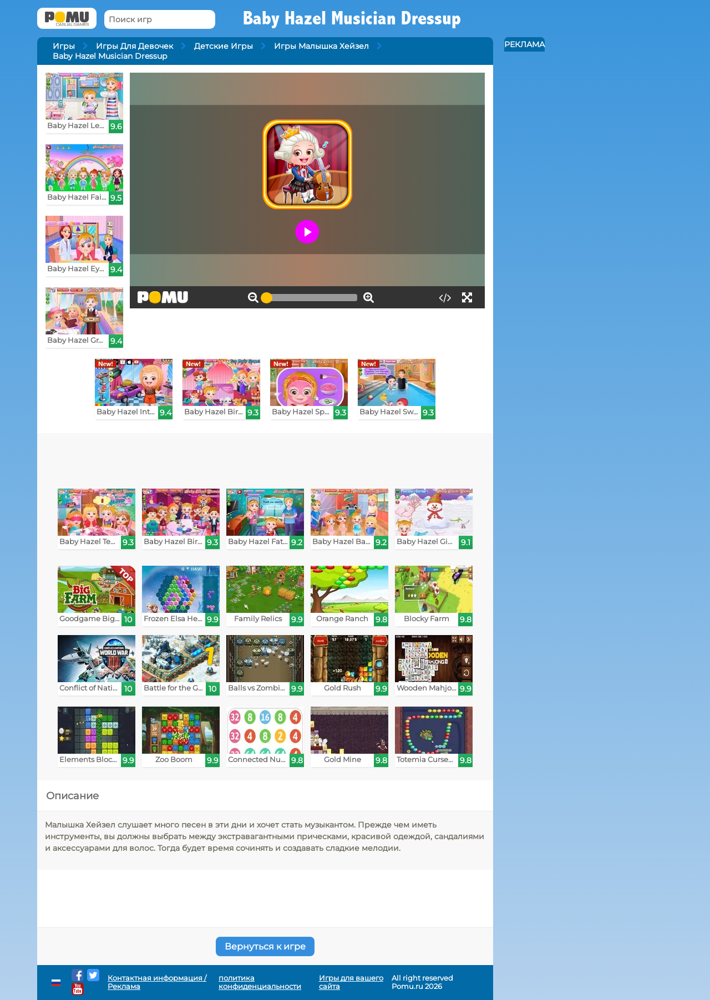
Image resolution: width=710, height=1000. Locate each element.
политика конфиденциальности (260, 982)
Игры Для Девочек (134, 46)
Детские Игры (223, 46)
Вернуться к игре (265, 946)
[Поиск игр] (159, 19)
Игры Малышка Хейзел (321, 46)
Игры (64, 46)
